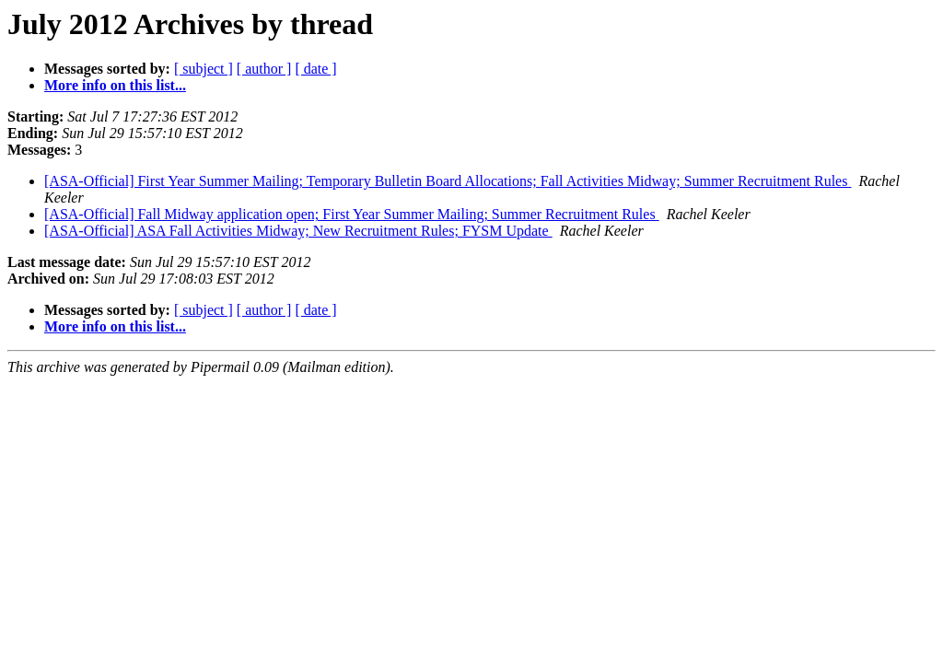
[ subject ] (203, 68)
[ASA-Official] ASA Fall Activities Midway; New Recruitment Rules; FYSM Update (298, 230)
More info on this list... (115, 85)
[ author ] (264, 68)
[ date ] (315, 68)
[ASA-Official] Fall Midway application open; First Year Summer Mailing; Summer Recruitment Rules (351, 214)
